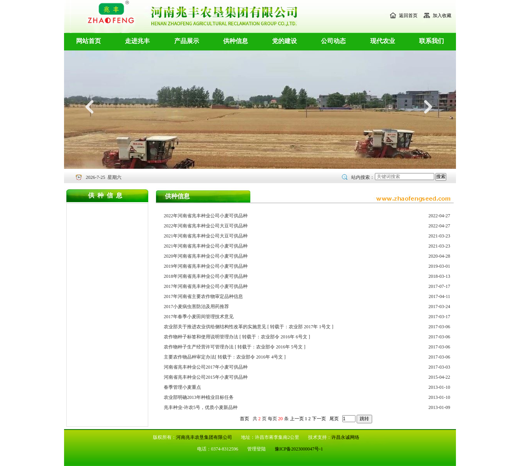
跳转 (364, 418)
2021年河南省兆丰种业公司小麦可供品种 (206, 246)
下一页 (319, 418)
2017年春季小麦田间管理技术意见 (199, 316)
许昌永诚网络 (345, 437)
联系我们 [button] (431, 41)
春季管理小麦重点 (182, 387)
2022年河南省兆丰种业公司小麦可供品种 (206, 215)
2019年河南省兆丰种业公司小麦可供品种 (206, 266)
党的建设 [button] (284, 41)
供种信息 (106, 195)
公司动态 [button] (333, 41)
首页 (244, 418)
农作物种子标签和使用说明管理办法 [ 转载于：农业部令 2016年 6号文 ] (237, 337)
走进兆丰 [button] (137, 41)
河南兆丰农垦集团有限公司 (204, 437)
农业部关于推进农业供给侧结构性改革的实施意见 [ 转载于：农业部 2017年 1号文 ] (248, 326)
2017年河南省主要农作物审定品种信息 (203, 296)
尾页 (334, 418)
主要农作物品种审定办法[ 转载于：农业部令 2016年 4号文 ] (225, 357)
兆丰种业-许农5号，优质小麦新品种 (200, 407)
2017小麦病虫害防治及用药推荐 (196, 306)
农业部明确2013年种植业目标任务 (199, 397)
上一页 (297, 418)
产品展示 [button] (186, 41)
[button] (90, 144)
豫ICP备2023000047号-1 (299, 449)
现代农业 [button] (382, 41)
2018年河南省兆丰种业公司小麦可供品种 (206, 276)
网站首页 (88, 41)
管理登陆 (257, 449)
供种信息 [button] (235, 41)
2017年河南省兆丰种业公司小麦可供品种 (206, 286)
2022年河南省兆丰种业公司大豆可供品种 (206, 226)
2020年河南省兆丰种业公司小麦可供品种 (206, 256)
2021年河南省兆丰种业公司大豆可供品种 (206, 236)
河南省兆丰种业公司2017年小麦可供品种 (206, 367)
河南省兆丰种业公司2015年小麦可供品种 (206, 377)
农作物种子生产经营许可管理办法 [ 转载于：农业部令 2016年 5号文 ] (234, 347)
